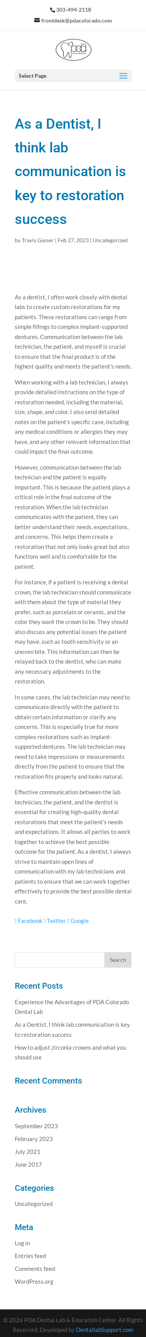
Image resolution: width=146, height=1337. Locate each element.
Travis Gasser (38, 240)
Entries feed (30, 1255)
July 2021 (27, 1151)
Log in (22, 1242)
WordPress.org (34, 1281)
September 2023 (36, 1125)
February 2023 (34, 1138)
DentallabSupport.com (104, 1329)
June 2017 (28, 1164)
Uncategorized (110, 240)
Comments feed (35, 1268)
